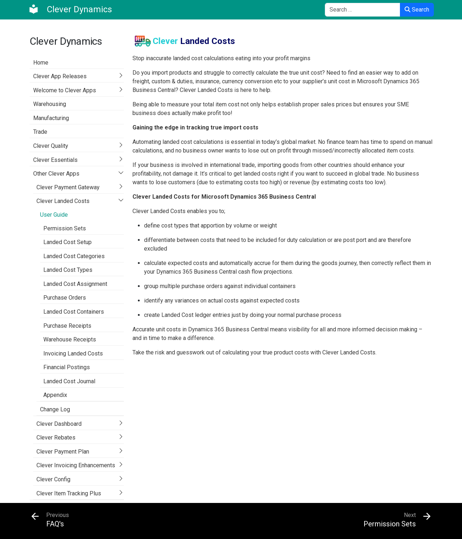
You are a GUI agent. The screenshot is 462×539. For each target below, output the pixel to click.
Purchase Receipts (67, 325)
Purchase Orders (64, 297)
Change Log (55, 409)
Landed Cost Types (67, 269)
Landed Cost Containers (73, 311)
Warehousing (49, 104)
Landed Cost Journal (69, 381)
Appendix (55, 395)
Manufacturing (51, 118)
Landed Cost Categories (74, 256)
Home (40, 62)
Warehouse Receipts (69, 339)
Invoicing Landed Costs (73, 353)
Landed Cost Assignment (75, 283)
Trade (40, 131)
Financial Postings (66, 367)
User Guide (54, 214)
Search (417, 9)
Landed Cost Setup (67, 242)
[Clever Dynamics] (70, 9)
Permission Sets (64, 228)
